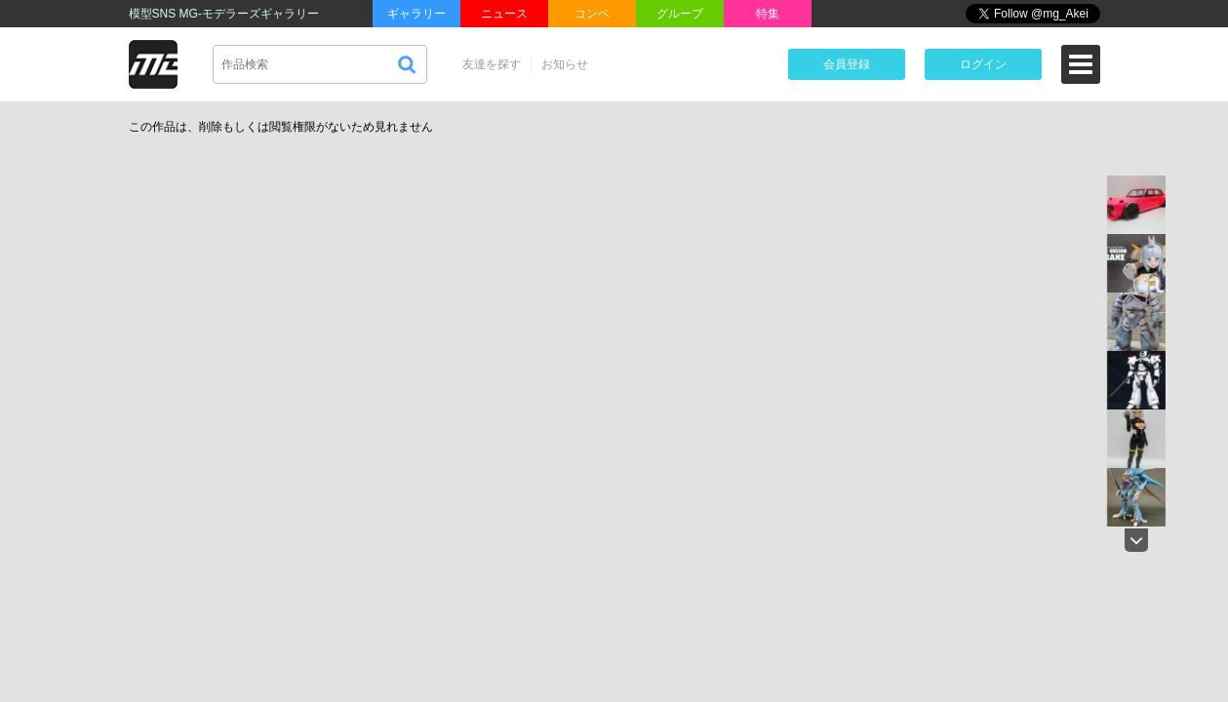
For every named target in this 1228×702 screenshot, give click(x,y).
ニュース (504, 13)
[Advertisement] (936, 257)
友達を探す (491, 64)
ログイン (983, 64)
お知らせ (564, 64)
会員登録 (846, 64)
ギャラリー (416, 13)
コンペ (592, 13)
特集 (767, 13)
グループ (679, 13)
